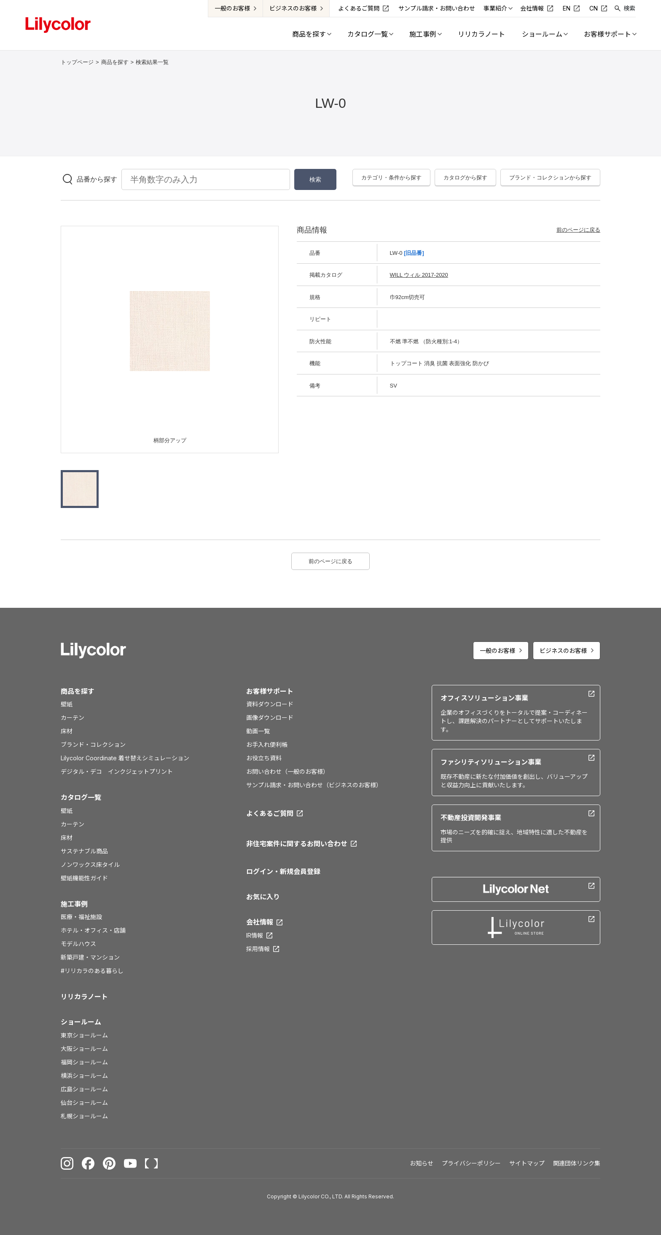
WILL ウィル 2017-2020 (419, 275)
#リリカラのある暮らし (92, 970)
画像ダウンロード (269, 717)
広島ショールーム (84, 1089)
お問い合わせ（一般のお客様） (287, 771)
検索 (629, 8)
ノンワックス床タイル (90, 864)
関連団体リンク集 (576, 1163)
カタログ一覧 (81, 797)
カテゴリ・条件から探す (391, 177)
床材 (67, 731)
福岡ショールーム (84, 1062)
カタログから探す (465, 177)
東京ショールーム (84, 1035)
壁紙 (67, 704)
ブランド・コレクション (93, 744)
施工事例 (74, 904)
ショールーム (81, 1022)
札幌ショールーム (84, 1116)
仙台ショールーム (84, 1102)
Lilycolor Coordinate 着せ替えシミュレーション (125, 758)
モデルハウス (78, 943)
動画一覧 (258, 731)
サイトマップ (527, 1163)
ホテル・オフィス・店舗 (93, 930)
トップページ (77, 62)
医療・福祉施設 (81, 916)
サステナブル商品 (84, 851)
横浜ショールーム (84, 1075)
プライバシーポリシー (471, 1163)
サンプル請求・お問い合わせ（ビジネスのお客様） (314, 785)
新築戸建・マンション (90, 957)
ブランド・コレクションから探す (550, 177)
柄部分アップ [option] (169, 440)
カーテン (72, 717)
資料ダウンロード (269, 704)
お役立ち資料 (264, 758)
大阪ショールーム (84, 1048)
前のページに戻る (578, 230)
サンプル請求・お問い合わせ (436, 8)
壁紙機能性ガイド (84, 878)
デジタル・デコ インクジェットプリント (117, 771)
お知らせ (421, 1163)
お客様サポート (269, 691)
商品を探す (115, 62)
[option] (170, 331)
